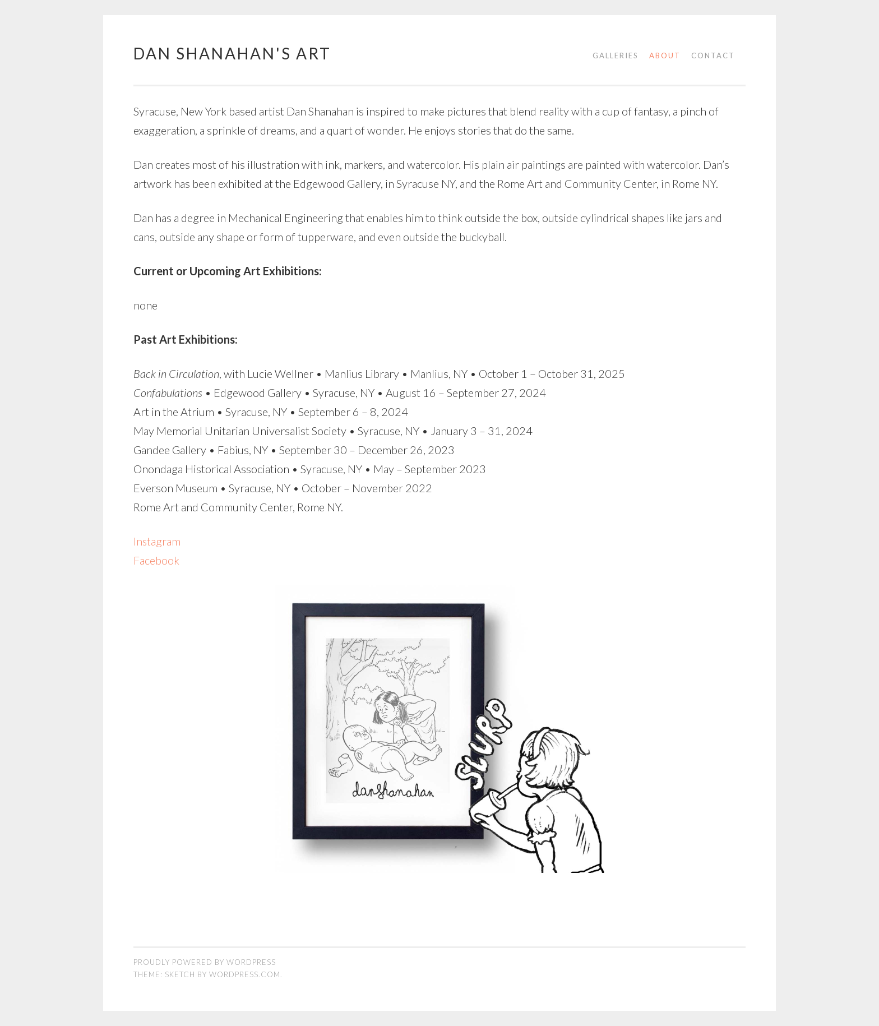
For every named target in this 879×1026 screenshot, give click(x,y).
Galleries (616, 55)
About (665, 55)
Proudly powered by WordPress (204, 962)
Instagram (157, 541)
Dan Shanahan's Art (232, 53)
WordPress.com (244, 974)
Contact (713, 55)
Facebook (156, 560)
